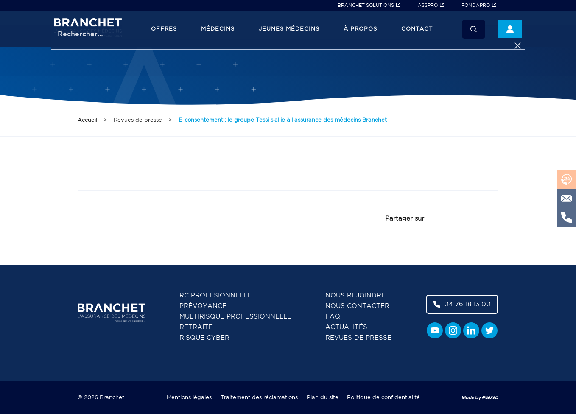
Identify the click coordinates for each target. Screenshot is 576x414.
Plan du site (322, 397)
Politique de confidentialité (383, 397)
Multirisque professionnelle (235, 316)
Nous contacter (357, 306)
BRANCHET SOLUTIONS (366, 5)
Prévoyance (202, 306)
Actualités (346, 327)
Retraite (196, 327)
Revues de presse (138, 120)
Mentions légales (189, 397)
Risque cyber (204, 338)
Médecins (218, 29)
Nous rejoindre (355, 295)
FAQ (332, 316)
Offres (164, 29)
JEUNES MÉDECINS (289, 29)
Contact (417, 29)
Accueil (87, 120)
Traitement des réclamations (259, 397)
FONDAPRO (475, 5)
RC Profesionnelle (215, 295)
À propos (360, 29)
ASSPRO (428, 5)
